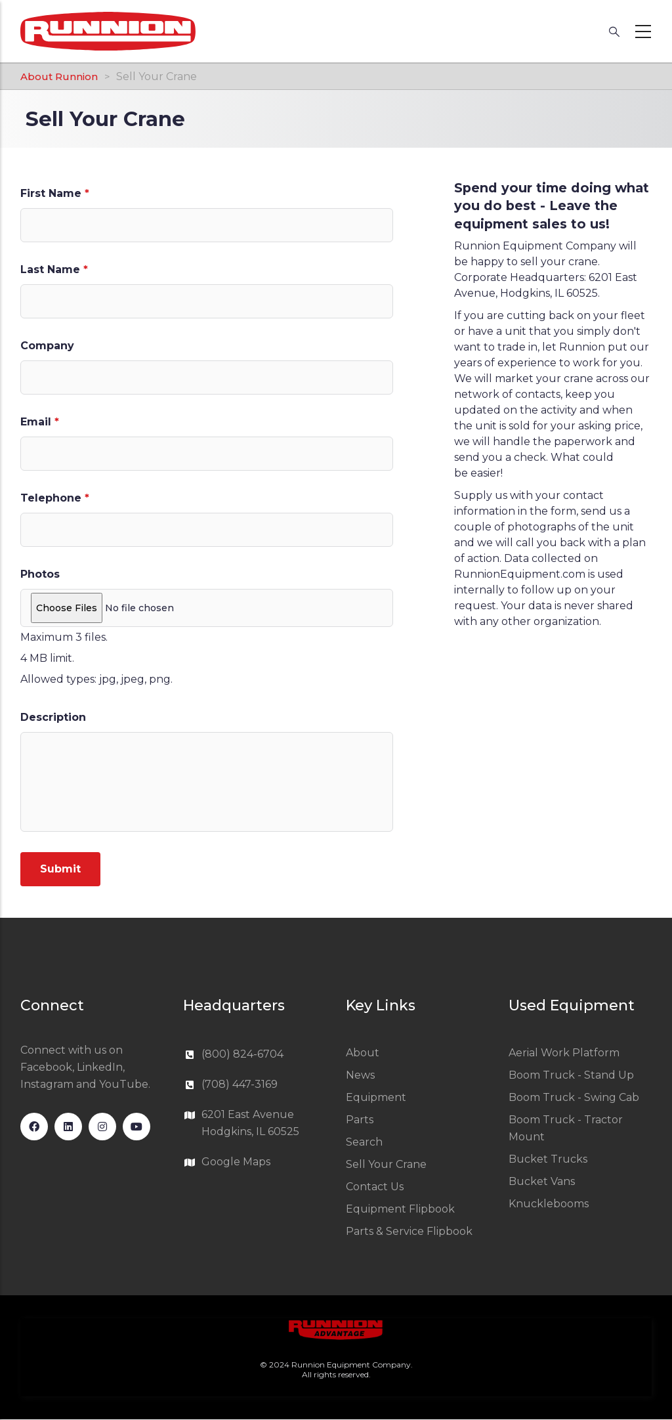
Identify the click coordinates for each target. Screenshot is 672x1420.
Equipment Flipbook (400, 1209)
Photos (40, 574)
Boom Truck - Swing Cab (574, 1097)
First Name (50, 193)
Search (364, 1142)
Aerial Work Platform (564, 1052)
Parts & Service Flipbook (409, 1231)
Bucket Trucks (548, 1159)
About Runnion (59, 76)
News (360, 1075)
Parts (359, 1119)
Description (53, 717)
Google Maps (235, 1161)
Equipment (376, 1097)
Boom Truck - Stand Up (571, 1075)
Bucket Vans (542, 1181)
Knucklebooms (549, 1203)
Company (47, 345)
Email (35, 422)
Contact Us (375, 1186)
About (362, 1052)
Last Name (50, 269)
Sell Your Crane (386, 1164)
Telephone (50, 498)
